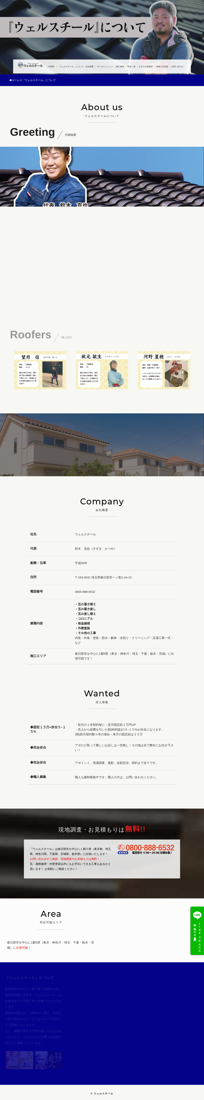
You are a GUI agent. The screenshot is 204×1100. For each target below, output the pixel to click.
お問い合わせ (176, 67)
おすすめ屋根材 (145, 67)
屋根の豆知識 (161, 67)
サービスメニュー (104, 67)
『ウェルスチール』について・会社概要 (75, 67)
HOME (50, 67)
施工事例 (119, 67)
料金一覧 (130, 67)
